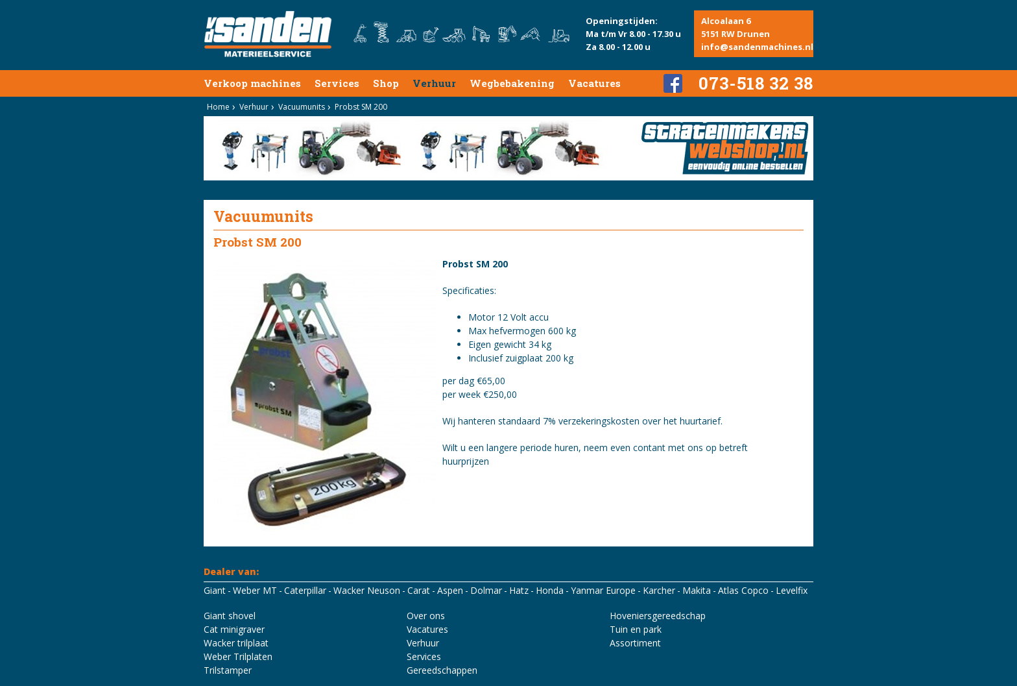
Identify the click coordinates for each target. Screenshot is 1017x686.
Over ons (426, 615)
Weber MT (255, 590)
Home (218, 106)
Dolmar (486, 590)
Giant (215, 590)
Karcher (659, 590)
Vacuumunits (301, 106)
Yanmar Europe (603, 590)
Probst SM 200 (361, 106)
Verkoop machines (252, 83)
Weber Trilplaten (238, 656)
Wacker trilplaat (236, 643)
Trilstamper (228, 670)
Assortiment (635, 643)
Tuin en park (636, 629)
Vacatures (594, 83)
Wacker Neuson (366, 590)
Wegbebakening (512, 83)
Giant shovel (230, 615)
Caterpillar (305, 590)
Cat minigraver (234, 629)
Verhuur (434, 83)
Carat (418, 590)
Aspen (450, 590)
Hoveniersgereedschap (658, 615)
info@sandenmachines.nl (757, 47)
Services (337, 83)
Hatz (519, 590)
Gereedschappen (442, 670)
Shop (386, 83)
